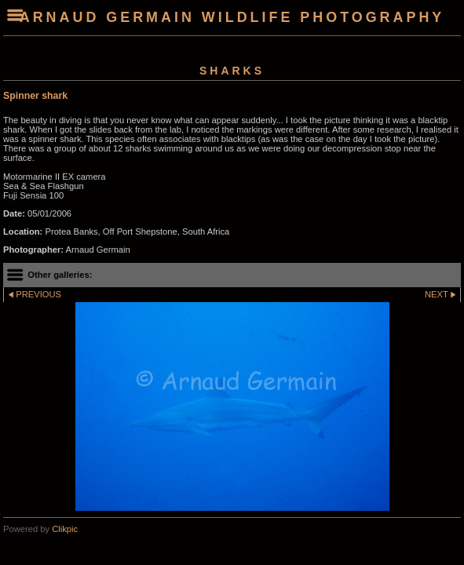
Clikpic (65, 529)
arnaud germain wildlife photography (232, 17)
